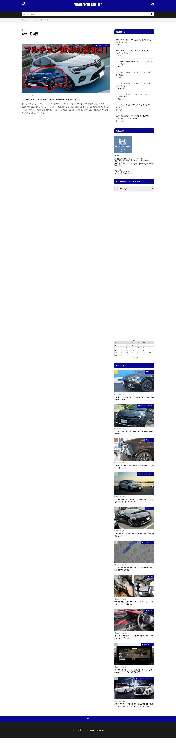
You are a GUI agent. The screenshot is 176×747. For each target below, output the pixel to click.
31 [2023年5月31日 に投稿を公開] (127, 355)
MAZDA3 (150, 615)
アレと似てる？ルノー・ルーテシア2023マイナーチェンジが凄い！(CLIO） (65, 101)
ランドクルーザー (148, 545)
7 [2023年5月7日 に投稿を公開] (149, 345)
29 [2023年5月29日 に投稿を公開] (116, 355)
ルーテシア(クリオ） (101, 46)
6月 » (136, 358)
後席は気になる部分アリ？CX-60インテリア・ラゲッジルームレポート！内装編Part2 (133, 607)
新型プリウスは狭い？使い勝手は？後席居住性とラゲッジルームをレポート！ (133, 468)
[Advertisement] (134, 265)
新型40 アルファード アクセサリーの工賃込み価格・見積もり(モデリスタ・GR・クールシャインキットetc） (134, 713)
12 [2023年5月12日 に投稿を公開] (138, 348)
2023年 (34, 20)
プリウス (150, 372)
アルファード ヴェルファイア (145, 684)
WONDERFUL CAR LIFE (88, 5)
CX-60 (151, 580)
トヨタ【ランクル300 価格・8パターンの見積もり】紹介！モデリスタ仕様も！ (133, 572)
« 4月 (132, 358)
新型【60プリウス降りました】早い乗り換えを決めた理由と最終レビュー (133, 41)
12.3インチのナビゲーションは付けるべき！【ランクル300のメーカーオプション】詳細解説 (133, 677)
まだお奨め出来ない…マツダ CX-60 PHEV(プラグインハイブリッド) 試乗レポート (134, 117)
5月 (41, 20)
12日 (47, 20)
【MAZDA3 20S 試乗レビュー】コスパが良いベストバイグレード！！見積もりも (134, 642)
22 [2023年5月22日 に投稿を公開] (116, 353)
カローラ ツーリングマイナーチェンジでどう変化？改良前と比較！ (132, 433)
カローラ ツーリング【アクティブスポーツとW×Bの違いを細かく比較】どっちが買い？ (134, 503)
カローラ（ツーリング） (146, 406)
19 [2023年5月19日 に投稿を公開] (138, 350)
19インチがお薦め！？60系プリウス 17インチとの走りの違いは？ (134, 63)
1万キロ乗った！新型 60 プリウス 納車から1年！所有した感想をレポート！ (133, 538)
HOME (26, 20)
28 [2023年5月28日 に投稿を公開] (150, 353)
